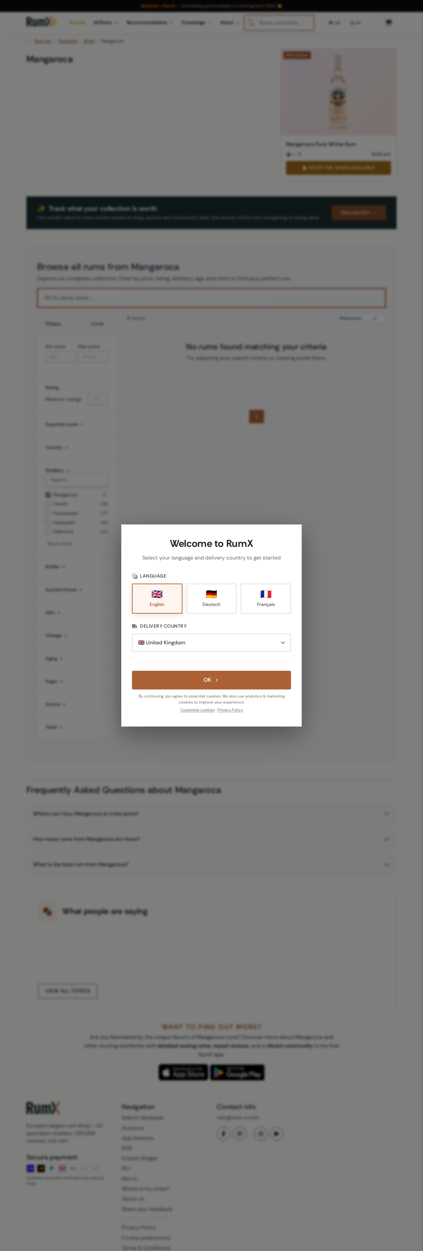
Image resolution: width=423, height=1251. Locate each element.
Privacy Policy (230, 710)
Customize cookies (197, 710)
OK (211, 679)
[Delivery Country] (211, 643)
